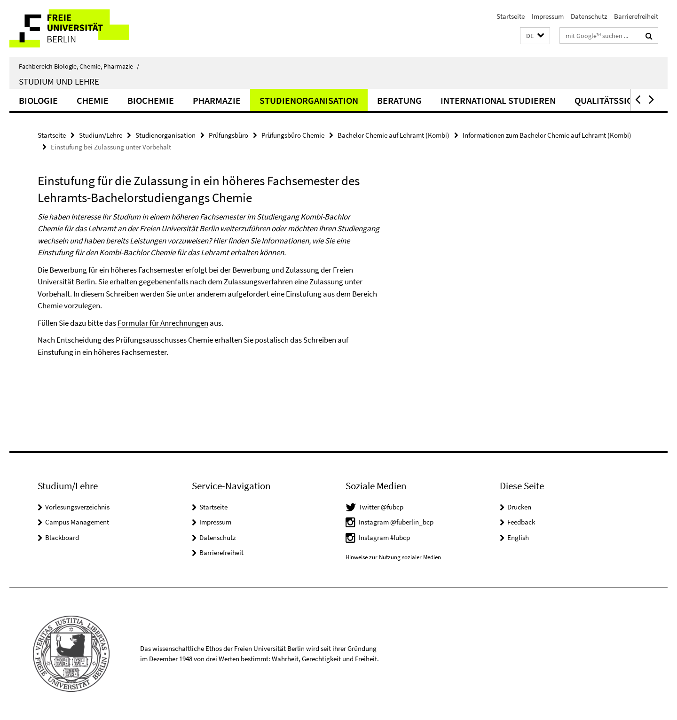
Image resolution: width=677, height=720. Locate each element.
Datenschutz (589, 16)
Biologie (38, 100)
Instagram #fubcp (384, 537)
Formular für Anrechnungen (163, 323)
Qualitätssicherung (621, 100)
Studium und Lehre (59, 81)
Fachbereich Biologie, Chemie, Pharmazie (79, 66)
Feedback (521, 521)
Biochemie (150, 100)
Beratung (399, 100)
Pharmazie (217, 100)
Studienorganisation (309, 100)
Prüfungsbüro (228, 135)
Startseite (510, 16)
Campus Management (77, 521)
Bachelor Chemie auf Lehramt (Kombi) (393, 135)
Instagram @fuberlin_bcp (396, 521)
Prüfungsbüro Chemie (292, 135)
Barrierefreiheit (636, 16)
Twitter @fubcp (381, 506)
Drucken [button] (519, 506)
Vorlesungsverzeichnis (77, 506)
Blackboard (62, 537)
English (518, 537)
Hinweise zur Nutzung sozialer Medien (393, 557)
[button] (535, 36)
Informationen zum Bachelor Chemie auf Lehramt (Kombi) (547, 135)
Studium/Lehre (100, 135)
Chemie (93, 100)
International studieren (498, 100)
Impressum (548, 16)
